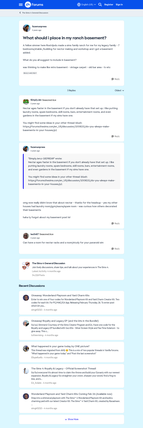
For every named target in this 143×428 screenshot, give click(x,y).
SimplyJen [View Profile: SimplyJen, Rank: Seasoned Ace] (36, 100)
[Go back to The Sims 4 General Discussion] (70, 263)
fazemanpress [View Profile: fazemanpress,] (39, 26)
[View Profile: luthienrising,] (26, 323)
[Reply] (115, 79)
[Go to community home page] (34, 5)
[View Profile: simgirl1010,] (26, 298)
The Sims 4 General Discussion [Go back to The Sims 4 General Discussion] (33, 12)
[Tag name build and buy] (30, 73)
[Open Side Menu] (20, 4)
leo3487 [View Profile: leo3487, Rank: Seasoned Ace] (35, 234)
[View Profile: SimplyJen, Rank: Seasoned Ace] (26, 102)
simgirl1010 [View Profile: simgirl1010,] (36, 309)
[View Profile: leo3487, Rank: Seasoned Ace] (26, 236)
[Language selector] (86, 5)
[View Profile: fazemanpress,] (27, 28)
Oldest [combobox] (119, 90)
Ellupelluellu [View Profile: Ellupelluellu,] (37, 357)
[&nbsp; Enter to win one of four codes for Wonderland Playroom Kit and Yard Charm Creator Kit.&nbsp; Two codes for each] (75, 303)
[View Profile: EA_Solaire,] (26, 371)
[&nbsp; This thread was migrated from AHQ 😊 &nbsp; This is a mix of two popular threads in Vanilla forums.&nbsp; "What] (75, 352)
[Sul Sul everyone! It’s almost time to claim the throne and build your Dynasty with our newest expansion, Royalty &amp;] (75, 376)
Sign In (119, 4)
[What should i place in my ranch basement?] (43, 103)
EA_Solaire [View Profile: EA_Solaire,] (36, 383)
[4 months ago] (50, 309)
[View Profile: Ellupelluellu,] (26, 349)
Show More (71, 419)
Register (108, 4)
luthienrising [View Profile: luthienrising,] (37, 335)
